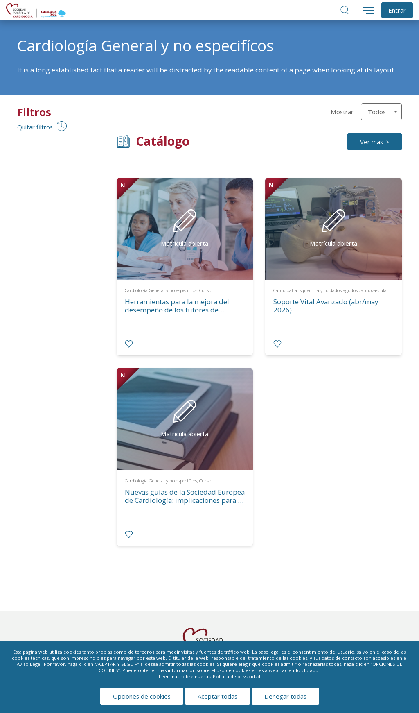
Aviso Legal (29, 664)
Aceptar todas (217, 696)
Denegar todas (285, 696)
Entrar (397, 10)
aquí (315, 670)
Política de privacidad (236, 676)
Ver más (371, 142)
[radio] (129, 344)
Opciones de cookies (142, 696)
